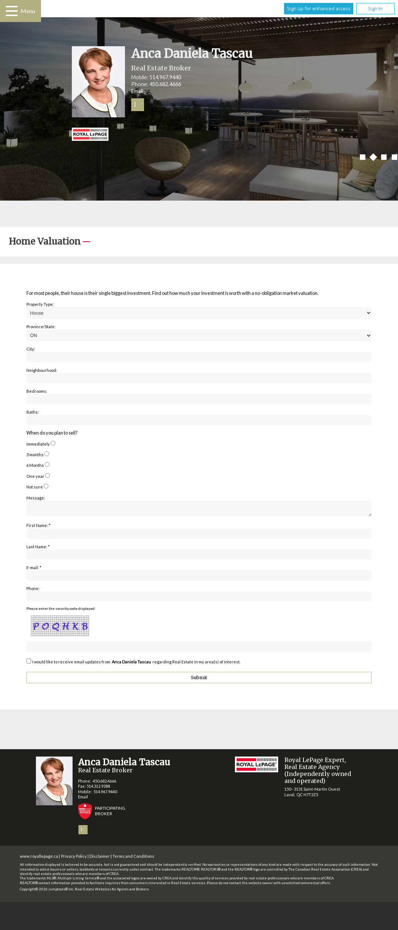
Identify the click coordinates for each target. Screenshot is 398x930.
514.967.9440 (165, 77)
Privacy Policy (74, 858)
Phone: (33, 590)
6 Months (35, 465)
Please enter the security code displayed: (61, 610)
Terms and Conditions (133, 858)
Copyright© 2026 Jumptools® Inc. (47, 891)
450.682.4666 (165, 84)
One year (35, 476)
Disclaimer (99, 858)
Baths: (32, 412)
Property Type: (40, 304)
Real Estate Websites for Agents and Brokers (112, 891)
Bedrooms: (36, 391)
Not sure (34, 486)
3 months (35, 454)
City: (30, 349)
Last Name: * (38, 548)
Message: (35, 497)
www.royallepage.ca (39, 858)
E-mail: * (33, 569)
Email (137, 91)
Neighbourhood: (41, 370)
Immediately (38, 444)
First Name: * (38, 527)
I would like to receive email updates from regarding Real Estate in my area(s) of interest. (136, 664)
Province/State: (41, 326)
